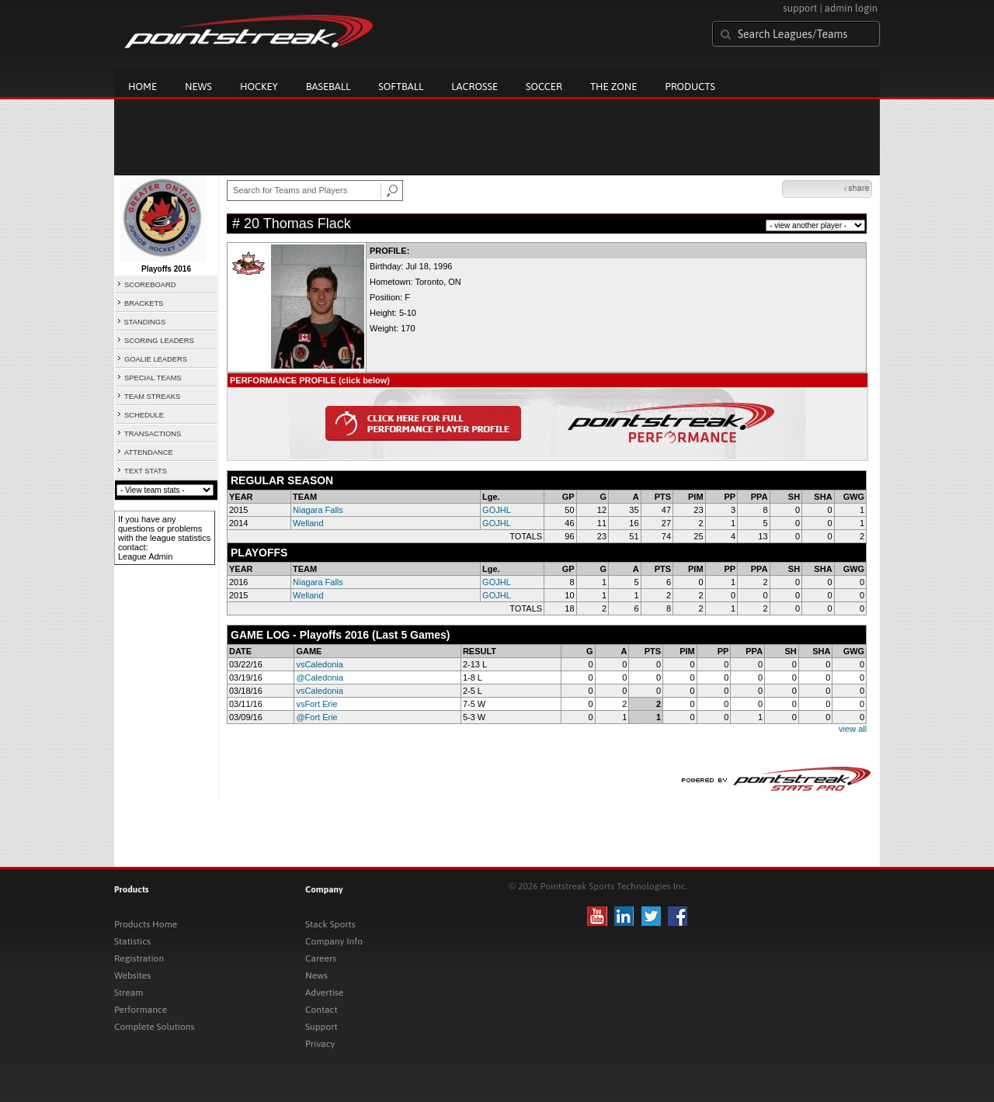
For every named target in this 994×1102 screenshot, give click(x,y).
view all (853, 728)
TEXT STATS (145, 471)
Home (142, 86)
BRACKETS (143, 303)
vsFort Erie (316, 704)
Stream (128, 992)
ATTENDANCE (148, 452)
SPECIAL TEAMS (153, 378)
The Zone (613, 86)
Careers (320, 958)
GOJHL (496, 510)
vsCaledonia (319, 664)
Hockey (259, 86)
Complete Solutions (154, 1026)
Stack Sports (330, 924)
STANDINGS (145, 322)
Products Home (145, 924)
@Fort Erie (316, 717)
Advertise (324, 992)
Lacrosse (474, 86)
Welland (308, 523)
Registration (139, 958)
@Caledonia (319, 677)
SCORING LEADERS (159, 341)
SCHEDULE (144, 415)
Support (321, 1026)
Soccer (544, 86)
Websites (132, 975)
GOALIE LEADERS (155, 359)
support (800, 8)
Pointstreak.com (248, 32)
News (198, 86)
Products (690, 86)
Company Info (334, 941)
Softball (400, 86)
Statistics (132, 941)
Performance (140, 1009)
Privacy (320, 1043)
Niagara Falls (318, 510)
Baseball (328, 86)
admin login (851, 8)
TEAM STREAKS (152, 396)
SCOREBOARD (150, 285)
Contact (321, 1009)
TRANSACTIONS (152, 434)
